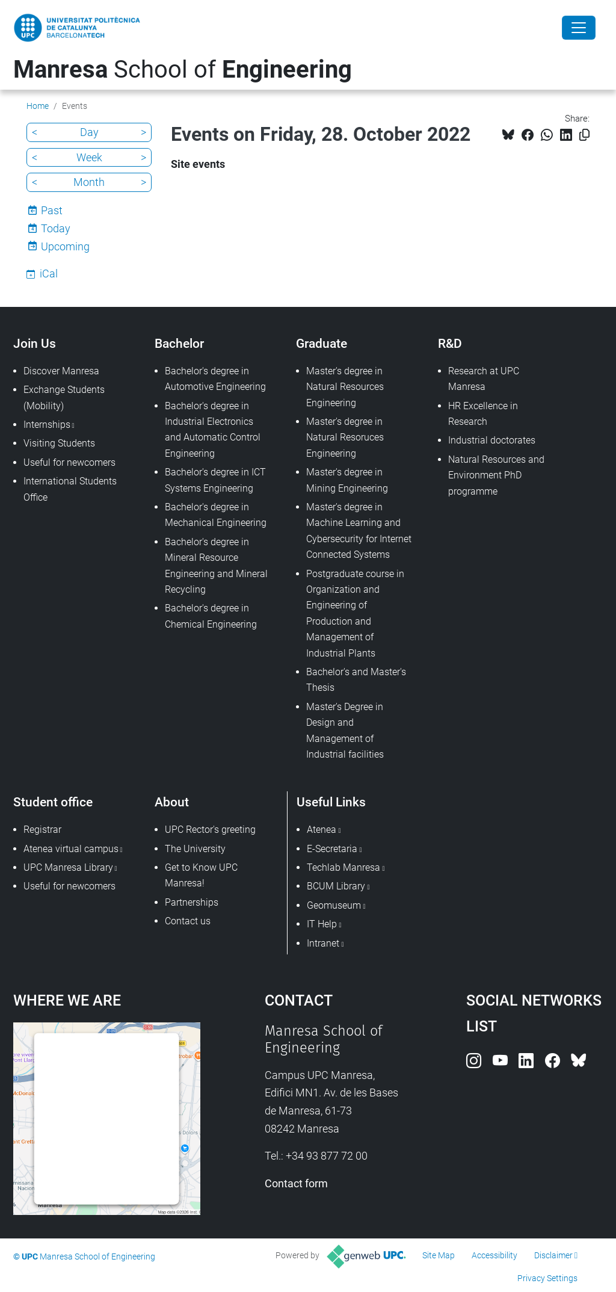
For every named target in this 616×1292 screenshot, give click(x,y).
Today (55, 228)
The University (195, 849)
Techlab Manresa (343, 867)
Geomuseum (334, 905)
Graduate (321, 343)
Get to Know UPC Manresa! (201, 875)
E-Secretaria (332, 849)
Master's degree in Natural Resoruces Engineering (345, 437)
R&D (450, 343)
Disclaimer (553, 1255)
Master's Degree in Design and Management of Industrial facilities (345, 730)
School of (182, 69)
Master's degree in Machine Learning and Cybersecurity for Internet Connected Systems (358, 530)
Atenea (321, 829)
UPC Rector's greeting (210, 829)
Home (37, 106)
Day (89, 132)
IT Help (322, 924)
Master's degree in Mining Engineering (347, 479)
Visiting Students (59, 443)
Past (52, 210)
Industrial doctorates (491, 440)
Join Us (34, 343)
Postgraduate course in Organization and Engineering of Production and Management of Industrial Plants (355, 613)
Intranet (323, 943)
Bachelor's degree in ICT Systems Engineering (215, 479)
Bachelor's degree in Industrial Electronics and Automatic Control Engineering (212, 429)
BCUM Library (336, 886)
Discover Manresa (61, 371)
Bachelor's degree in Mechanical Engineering (215, 514)
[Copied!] (584, 135)
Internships (46, 424)
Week (89, 157)
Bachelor (179, 343)
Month (89, 182)
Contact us (188, 921)
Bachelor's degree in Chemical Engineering (211, 615)
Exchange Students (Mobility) (64, 397)
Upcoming (65, 246)
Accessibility (494, 1255)
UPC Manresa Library (68, 867)
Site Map (438, 1255)
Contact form (296, 1183)
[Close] (579, 28)
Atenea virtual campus (71, 849)
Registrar (42, 829)
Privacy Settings (547, 1278)
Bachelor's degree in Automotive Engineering (215, 378)
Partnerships (191, 902)
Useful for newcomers (69, 462)
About (172, 801)
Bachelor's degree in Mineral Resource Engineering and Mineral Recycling (216, 565)
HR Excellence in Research (483, 413)
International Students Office (70, 488)
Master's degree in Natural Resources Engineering (345, 387)
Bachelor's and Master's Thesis (356, 679)
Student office (53, 801)
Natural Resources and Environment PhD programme (496, 475)
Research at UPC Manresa (483, 378)
